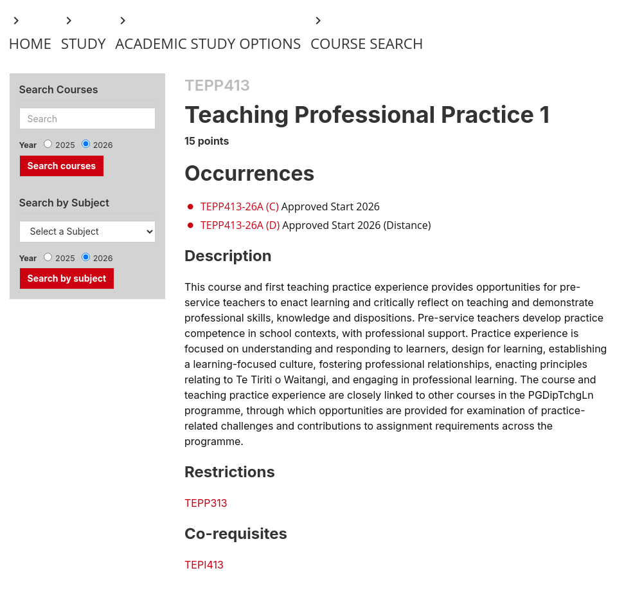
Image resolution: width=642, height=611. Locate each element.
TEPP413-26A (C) (240, 206)
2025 (65, 145)
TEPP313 (205, 503)
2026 (103, 145)
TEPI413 (204, 564)
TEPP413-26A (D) (240, 225)
